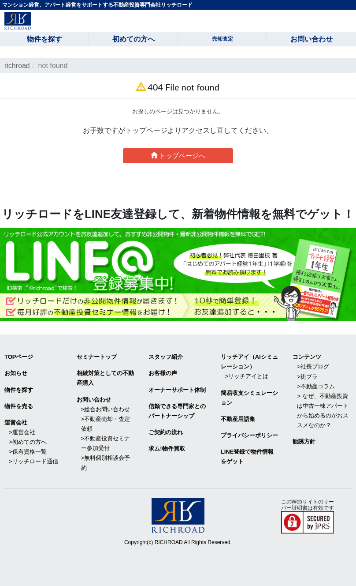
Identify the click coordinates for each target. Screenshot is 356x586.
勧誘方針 (304, 441)
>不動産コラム (316, 386)
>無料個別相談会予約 (105, 463)
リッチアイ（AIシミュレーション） (249, 361)
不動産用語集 (238, 419)
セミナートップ (97, 356)
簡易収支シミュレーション (249, 397)
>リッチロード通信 (33, 461)
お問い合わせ (94, 399)
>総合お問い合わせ (105, 409)
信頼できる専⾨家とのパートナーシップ (177, 410)
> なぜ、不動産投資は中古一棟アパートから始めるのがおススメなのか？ (323, 410)
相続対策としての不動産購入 (105, 378)
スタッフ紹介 (165, 356)
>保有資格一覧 (28, 451)
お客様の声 (162, 373)
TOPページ (18, 356)
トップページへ (178, 155)
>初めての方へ (28, 442)
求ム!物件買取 (166, 448)
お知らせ (15, 373)
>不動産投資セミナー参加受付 (105, 443)
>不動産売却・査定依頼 (105, 424)
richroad (17, 65)
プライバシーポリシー (249, 435)
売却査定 (222, 39)
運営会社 (15, 422)
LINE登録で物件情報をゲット (247, 456)
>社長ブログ (313, 366)
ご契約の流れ (165, 432)
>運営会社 (22, 432)
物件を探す (18, 389)
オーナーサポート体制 (177, 389)
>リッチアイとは (247, 376)
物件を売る (18, 405)
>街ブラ (307, 376)
